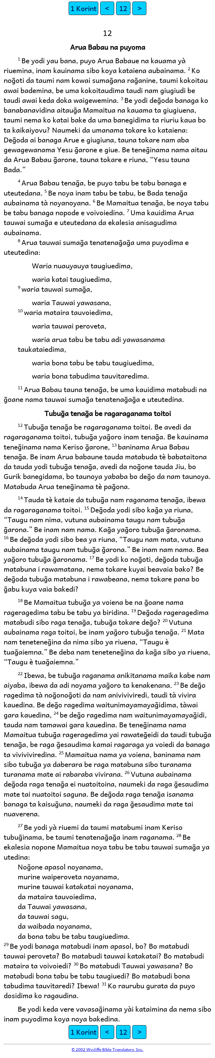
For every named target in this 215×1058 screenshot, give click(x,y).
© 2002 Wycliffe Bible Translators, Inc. (107, 1049)
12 (123, 8)
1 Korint (83, 8)
